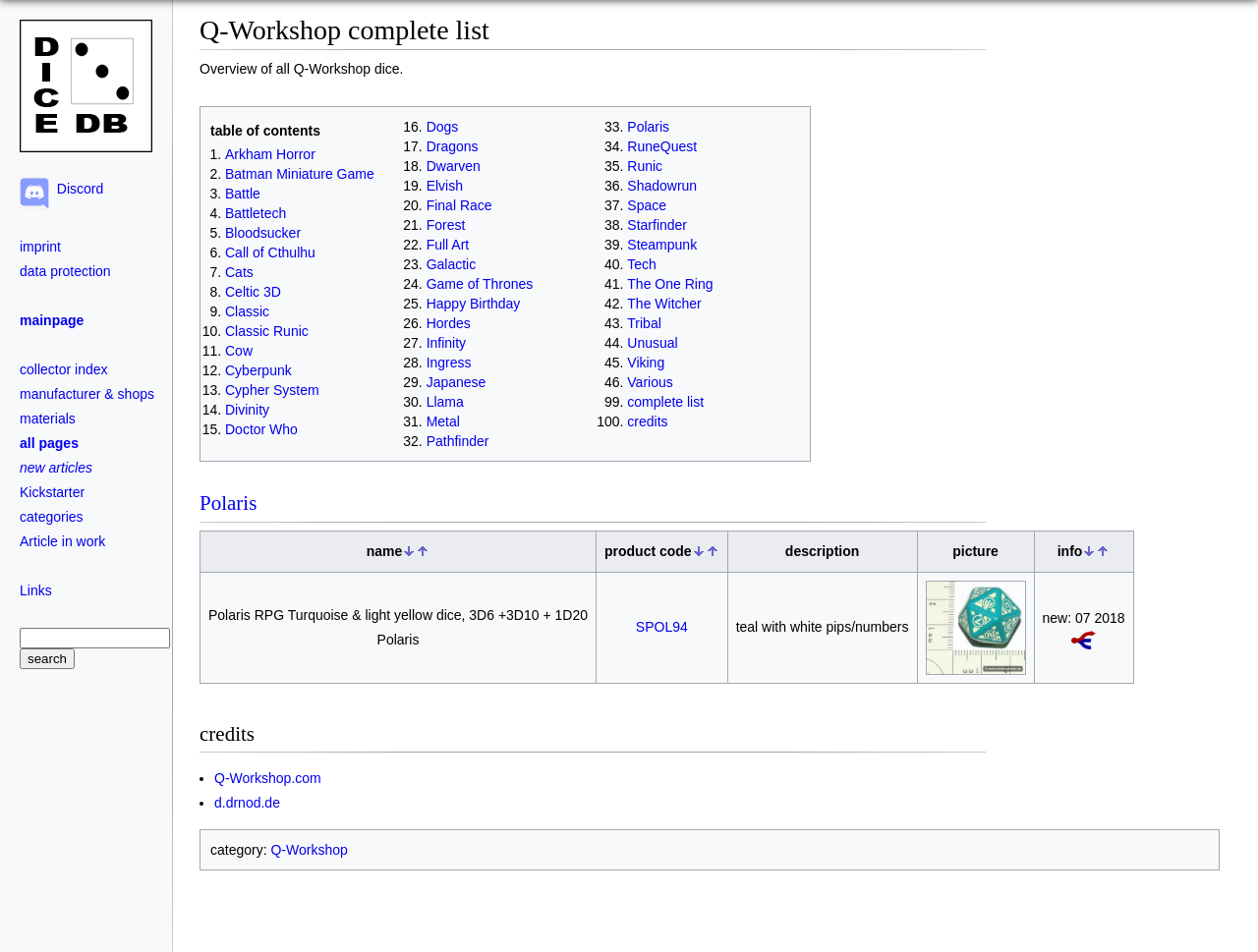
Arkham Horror (270, 154)
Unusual (652, 343)
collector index (64, 369)
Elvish (445, 186)
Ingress (449, 362)
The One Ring (670, 284)
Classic (247, 311)
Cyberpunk (258, 370)
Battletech (255, 213)
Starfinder (657, 225)
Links (36, 590)
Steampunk (662, 244)
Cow (239, 351)
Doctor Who (261, 429)
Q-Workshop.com (267, 778)
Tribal (644, 323)
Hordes (449, 323)
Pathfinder (458, 441)
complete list (665, 402)
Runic (644, 166)
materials (48, 418)
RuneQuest (662, 146)
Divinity (247, 410)
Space (646, 205)
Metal (443, 421)
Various (649, 382)
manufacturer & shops (87, 394)
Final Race (459, 205)
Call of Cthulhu (270, 252)
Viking (645, 362)
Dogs (443, 127)
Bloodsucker (263, 233)
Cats (239, 272)
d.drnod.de (247, 803)
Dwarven (454, 166)
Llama (445, 402)
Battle (242, 193)
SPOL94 (662, 627)
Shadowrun (662, 186)
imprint (40, 246)
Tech (642, 264)
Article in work (62, 541)
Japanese (456, 382)
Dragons (453, 146)
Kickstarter (52, 492)
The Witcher (664, 303)
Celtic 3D (253, 292)
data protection (65, 271)
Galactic (452, 264)
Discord (76, 188)
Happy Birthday (474, 303)
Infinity (446, 343)
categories (52, 517)
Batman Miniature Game (299, 174)
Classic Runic (267, 331)
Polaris (648, 127)
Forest (446, 225)
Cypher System (272, 390)
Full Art (448, 244)
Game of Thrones (480, 284)
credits (647, 421)
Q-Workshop (308, 850)
